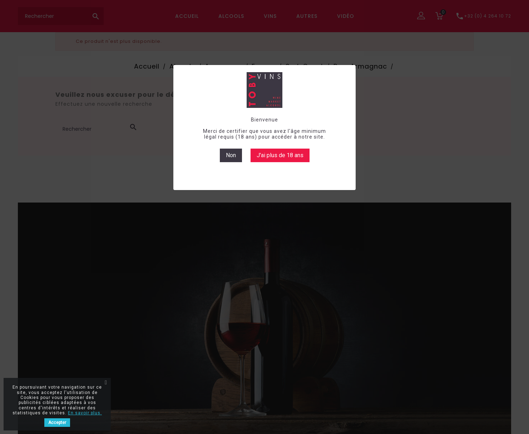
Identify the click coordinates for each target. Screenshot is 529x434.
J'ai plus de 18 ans (280, 155)
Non (231, 155)
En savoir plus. (85, 412)
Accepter (57, 422)
